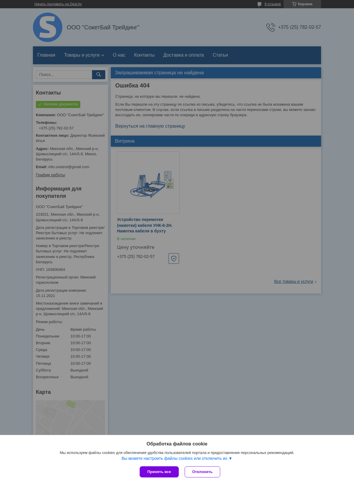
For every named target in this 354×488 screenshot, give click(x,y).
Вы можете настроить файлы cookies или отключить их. (174, 458)
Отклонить (202, 472)
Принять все (159, 472)
